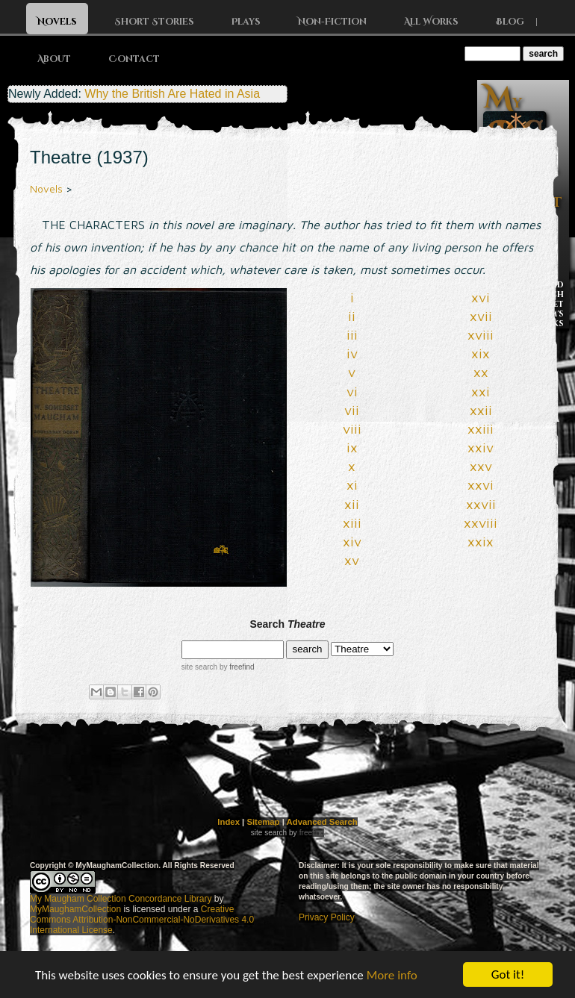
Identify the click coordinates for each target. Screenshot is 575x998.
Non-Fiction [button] (332, 22)
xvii (481, 316)
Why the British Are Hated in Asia (172, 93)
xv (351, 560)
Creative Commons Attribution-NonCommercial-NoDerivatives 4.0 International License (142, 919)
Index (228, 821)
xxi (480, 391)
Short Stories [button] (154, 22)
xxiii (480, 429)
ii (351, 316)
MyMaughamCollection (75, 909)
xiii (352, 523)
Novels (46, 189)
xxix (480, 541)
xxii (481, 410)
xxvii (481, 504)
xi (352, 485)
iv (352, 353)
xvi (480, 297)
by (235, 667)
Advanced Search (322, 821)
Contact (134, 59)
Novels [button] (57, 22)
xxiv (480, 447)
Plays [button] (246, 22)
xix (480, 353)
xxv (481, 466)
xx (480, 372)
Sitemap (262, 821)
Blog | (522, 22)
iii (352, 335)
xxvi (480, 485)
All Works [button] (431, 22)
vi (352, 391)
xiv (352, 541)
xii (351, 504)
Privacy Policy (327, 917)
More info (392, 978)
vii (351, 410)
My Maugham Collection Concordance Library (120, 898)
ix (352, 447)
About (54, 59)
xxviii (480, 523)
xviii (480, 335)
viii (352, 429)
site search (199, 667)
